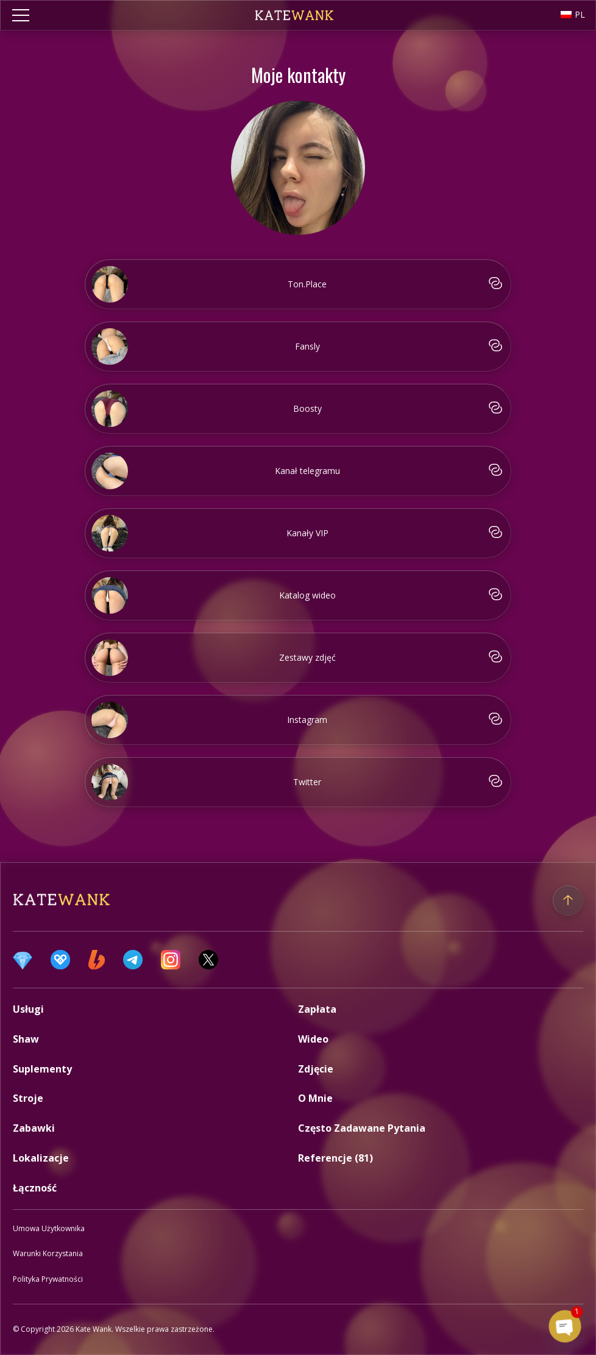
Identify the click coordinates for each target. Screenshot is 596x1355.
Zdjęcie (315, 1069)
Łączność (35, 1188)
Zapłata (317, 1009)
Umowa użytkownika (49, 1228)
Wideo (313, 1039)
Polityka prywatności (48, 1279)
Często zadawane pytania (361, 1128)
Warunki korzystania (48, 1253)
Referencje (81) (335, 1158)
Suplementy (42, 1069)
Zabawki (34, 1128)
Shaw (26, 1039)
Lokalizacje (41, 1158)
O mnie (315, 1098)
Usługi (28, 1009)
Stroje (28, 1098)
